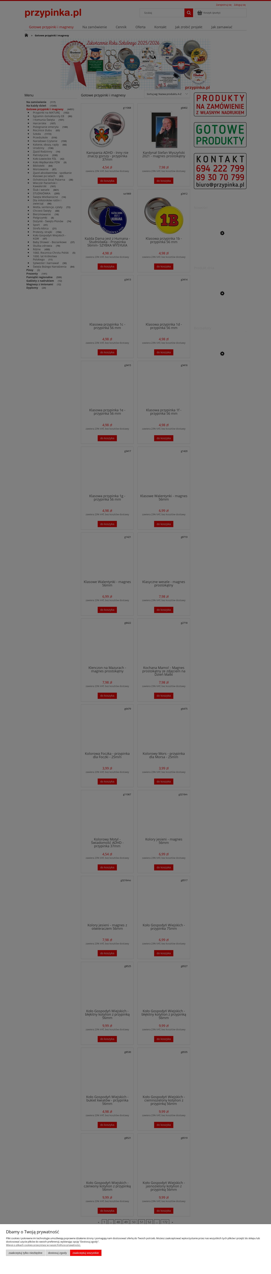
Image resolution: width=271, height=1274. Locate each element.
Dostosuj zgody (57, 1252)
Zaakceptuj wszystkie (86, 1252)
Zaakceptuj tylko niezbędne (25, 1252)
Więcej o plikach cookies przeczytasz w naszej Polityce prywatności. (43, 1245)
